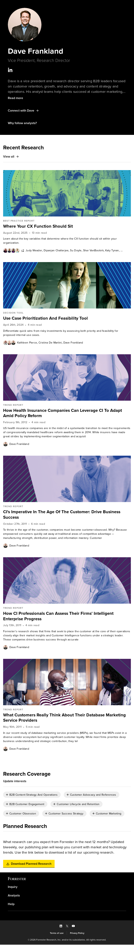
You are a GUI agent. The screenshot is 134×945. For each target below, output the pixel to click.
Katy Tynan (112, 251)
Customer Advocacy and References (93, 795)
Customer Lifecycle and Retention (78, 805)
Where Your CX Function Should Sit (38, 226)
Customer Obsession (22, 814)
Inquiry (12, 887)
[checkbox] (32, 795)
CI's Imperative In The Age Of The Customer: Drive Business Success (62, 514)
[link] (67, 226)
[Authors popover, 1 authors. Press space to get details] (5, 444)
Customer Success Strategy (66, 814)
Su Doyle (75, 251)
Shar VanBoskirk (93, 251)
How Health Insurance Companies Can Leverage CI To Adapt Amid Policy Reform (62, 413)
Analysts (14, 896)
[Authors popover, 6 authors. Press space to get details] (13, 250)
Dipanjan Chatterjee (56, 251)
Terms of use (57, 933)
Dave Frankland (73, 343)
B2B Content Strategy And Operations (33, 795)
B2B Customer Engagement (26, 805)
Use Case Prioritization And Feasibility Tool (45, 318)
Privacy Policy (77, 933)
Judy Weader (34, 251)
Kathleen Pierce (27, 343)
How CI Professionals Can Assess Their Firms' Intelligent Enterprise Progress (59, 616)
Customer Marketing (108, 814)
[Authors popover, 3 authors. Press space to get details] (9, 342)
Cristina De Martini (50, 343)
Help (11, 904)
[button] (15, 98)
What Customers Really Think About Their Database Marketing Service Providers (64, 718)
